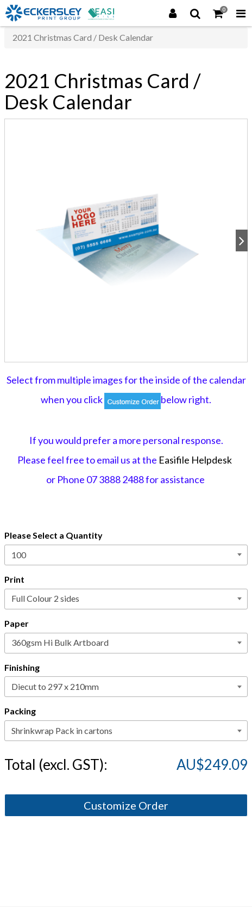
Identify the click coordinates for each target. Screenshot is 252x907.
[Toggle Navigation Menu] (240, 13)
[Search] (195, 13)
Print (14, 579)
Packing (20, 711)
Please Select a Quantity (53, 535)
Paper (16, 623)
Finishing (22, 667)
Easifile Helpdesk (195, 460)
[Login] (172, 13)
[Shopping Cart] (218, 13)
